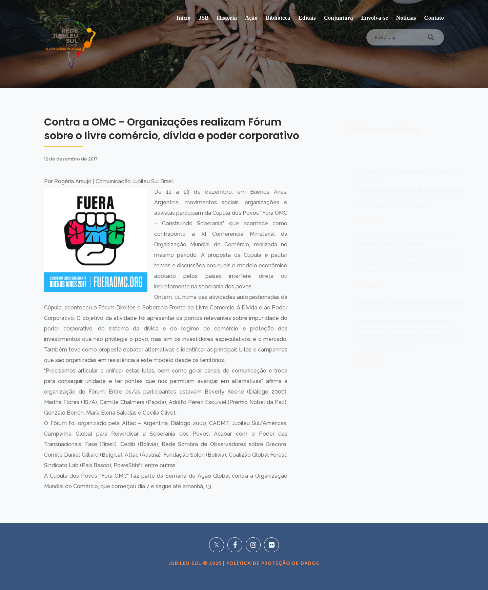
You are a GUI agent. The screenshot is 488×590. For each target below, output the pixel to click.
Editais (307, 18)
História (227, 18)
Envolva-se (374, 18)
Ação (251, 18)
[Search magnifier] (431, 39)
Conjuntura (338, 18)
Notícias (406, 18)
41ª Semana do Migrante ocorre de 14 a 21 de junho (378, 175)
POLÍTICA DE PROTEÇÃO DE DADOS (272, 563)
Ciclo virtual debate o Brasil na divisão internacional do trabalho (374, 240)
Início (184, 18)
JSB (203, 18)
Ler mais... (337, 220)
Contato (434, 18)
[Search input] (397, 37)
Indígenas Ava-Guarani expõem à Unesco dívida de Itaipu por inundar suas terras (378, 306)
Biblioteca (278, 18)
